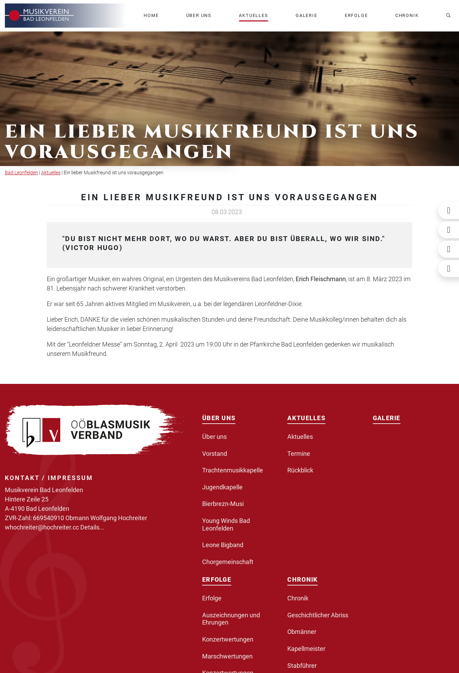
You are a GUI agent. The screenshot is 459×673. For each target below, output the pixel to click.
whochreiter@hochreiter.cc (42, 527)
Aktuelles (51, 173)
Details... (92, 527)
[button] (199, 15)
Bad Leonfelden (21, 173)
